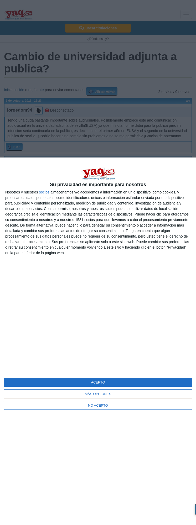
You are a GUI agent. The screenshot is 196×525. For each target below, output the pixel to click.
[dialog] (98, 341)
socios (44, 192)
